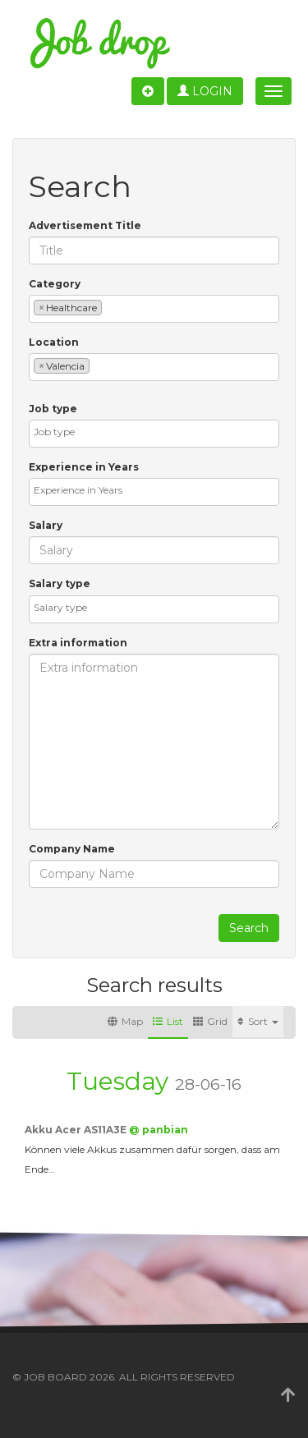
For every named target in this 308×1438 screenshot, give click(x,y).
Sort (257, 1021)
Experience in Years (84, 467)
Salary (45, 525)
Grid (210, 1021)
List (168, 1021)
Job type (53, 408)
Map (125, 1021)
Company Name (72, 849)
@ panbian (158, 1129)
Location (54, 342)
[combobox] (154, 309)
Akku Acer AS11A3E (77, 1129)
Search (249, 928)
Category (54, 284)
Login (204, 91)
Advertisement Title (85, 225)
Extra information (78, 642)
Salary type (59, 583)
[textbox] (109, 307)
